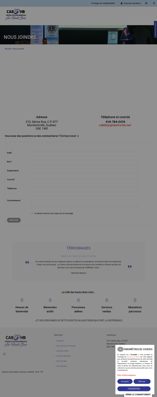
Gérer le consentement (138, 394)
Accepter (125, 381)
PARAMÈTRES (134, 388)
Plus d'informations (126, 375)
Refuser (142, 381)
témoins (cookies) (133, 357)
